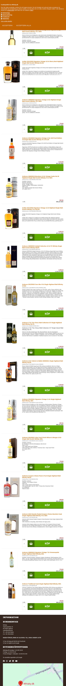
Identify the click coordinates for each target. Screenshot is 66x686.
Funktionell (6, 17)
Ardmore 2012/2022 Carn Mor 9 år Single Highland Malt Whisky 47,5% (42, 285)
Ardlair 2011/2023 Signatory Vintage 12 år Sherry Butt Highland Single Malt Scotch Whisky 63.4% (42, 62)
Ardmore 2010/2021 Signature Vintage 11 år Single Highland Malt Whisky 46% (41, 400)
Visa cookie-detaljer (6, 21)
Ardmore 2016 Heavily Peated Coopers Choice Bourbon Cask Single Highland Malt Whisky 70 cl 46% (42, 514)
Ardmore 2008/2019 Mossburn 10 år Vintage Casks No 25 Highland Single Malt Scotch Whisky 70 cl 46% (40, 177)
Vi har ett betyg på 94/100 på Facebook (14, 641)
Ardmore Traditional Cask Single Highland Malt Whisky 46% (41, 584)
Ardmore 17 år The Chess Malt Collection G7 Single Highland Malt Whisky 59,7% (42, 323)
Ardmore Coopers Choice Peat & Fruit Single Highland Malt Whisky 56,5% (41, 476)
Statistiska (6, 18)
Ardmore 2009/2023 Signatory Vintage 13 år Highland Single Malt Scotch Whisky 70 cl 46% (41, 100)
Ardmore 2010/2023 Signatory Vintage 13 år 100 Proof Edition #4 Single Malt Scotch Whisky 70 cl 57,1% (42, 138)
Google (20, 657)
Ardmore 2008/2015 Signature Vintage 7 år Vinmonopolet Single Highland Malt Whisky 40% (40, 553)
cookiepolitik (10, 10)
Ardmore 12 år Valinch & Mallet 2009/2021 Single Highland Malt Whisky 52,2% (42, 361)
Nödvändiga (6, 13)
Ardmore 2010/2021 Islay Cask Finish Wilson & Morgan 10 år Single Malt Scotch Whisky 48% (41, 438)
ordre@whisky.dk (8, 630)
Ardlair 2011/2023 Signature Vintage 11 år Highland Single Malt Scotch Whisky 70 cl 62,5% (42, 208)
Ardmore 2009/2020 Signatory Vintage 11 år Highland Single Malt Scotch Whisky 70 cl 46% (41, 30)
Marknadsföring (7, 15)
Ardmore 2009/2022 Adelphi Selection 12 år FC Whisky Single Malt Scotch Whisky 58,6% (42, 246)
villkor (31, 10)
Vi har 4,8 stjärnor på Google (11, 643)
